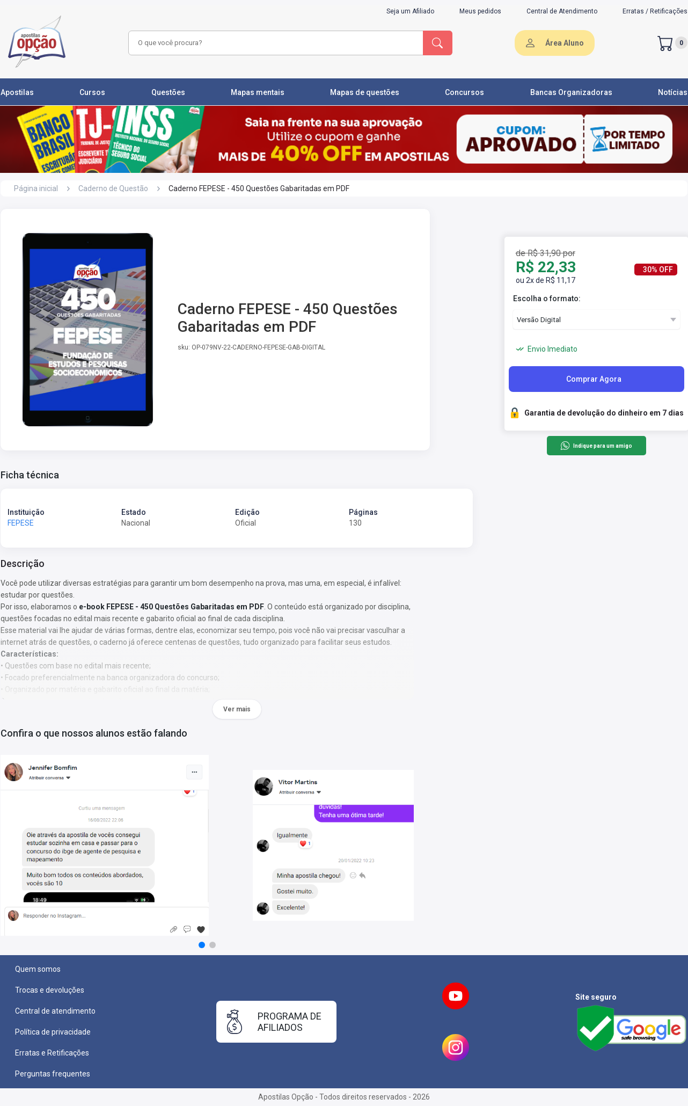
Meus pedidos (480, 11)
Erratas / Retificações (655, 11)
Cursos (92, 92)
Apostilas (17, 92)
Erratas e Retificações (52, 1053)
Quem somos (38, 969)
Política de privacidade (53, 1032)
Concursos (464, 92)
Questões (168, 92)
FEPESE (21, 523)
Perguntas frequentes (52, 1073)
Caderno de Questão (113, 188)
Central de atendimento (55, 1011)
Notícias (672, 92)
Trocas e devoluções (49, 990)
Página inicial (36, 188)
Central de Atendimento (561, 11)
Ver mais (237, 709)
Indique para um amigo (596, 445)
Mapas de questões (364, 92)
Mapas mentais (257, 92)
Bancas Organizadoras (571, 92)
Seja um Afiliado (410, 11)
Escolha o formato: (547, 298)
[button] (202, 945)
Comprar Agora (593, 379)
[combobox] (274, 43)
